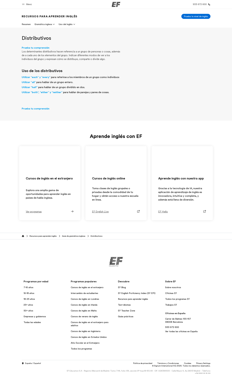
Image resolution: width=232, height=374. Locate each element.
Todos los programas (81, 348)
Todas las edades (32, 322)
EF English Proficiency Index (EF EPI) (136, 293)
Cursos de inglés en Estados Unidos (89, 337)
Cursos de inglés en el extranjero (87, 287)
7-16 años (28, 287)
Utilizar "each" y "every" (36, 77)
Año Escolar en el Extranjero (85, 343)
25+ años (28, 305)
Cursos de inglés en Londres (85, 299)
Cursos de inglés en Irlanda (84, 305)
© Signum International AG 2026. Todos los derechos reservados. (181, 366)
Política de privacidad (142, 363)
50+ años (28, 310)
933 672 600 (172, 327)
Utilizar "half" (30, 87)
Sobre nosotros (173, 287)
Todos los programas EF (177, 299)
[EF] (116, 4)
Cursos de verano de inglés (84, 316)
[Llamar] (201, 4)
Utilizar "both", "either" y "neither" (42, 92)
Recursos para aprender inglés (133, 299)
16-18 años (29, 293)
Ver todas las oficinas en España (181, 331)
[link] (49, 16)
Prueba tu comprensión (35, 47)
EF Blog (122, 287)
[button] (27, 4)
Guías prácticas (125, 316)
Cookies (187, 363)
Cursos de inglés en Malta (84, 310)
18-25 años (29, 299)
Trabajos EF (171, 305)
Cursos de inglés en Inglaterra (85, 331)
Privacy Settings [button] (203, 363)
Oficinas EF (171, 293)
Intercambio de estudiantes (84, 293)
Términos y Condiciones (168, 363)
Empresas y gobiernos (35, 316)
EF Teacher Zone (126, 310)
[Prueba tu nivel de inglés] (195, 16)
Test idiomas (124, 305)
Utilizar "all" (29, 82)
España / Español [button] (31, 363)
